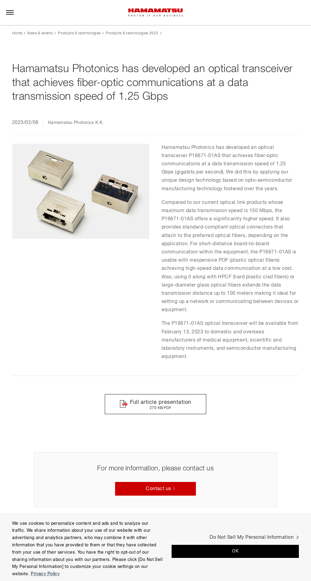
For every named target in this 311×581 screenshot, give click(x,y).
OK (235, 551)
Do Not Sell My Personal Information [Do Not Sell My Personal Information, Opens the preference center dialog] (252, 537)
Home (17, 33)
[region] (155, 547)
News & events (40, 33)
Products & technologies (79, 33)
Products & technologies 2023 (132, 33)
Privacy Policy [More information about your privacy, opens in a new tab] (45, 574)
